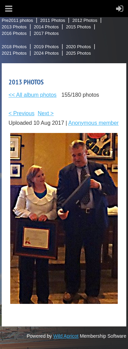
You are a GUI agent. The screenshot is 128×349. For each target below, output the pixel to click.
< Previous (21, 113)
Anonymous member (93, 123)
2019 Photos (46, 46)
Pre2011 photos (17, 20)
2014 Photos (46, 26)
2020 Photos (78, 46)
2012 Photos (84, 20)
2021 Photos (14, 53)
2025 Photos (78, 53)
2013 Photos (14, 26)
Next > (46, 113)
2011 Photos (52, 20)
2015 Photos (78, 26)
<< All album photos (33, 95)
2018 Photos (14, 46)
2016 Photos (14, 33)
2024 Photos (46, 53)
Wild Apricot (66, 336)
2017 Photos (46, 33)
